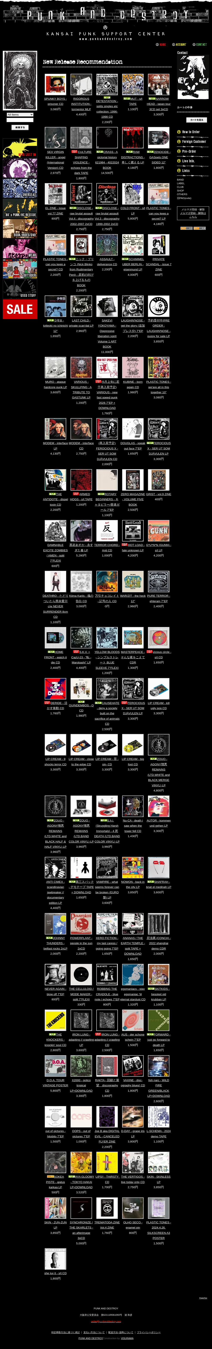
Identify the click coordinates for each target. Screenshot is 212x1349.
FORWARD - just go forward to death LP (159, 1040)
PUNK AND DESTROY (90, 1338)
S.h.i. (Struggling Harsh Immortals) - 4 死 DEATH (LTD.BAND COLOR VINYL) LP (107, 831)
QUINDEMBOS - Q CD (81, 706)
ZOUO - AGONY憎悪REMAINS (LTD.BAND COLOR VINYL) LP (81, 831)
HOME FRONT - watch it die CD (55, 657)
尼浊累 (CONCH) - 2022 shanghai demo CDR (159, 943)
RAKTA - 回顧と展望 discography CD (107, 1085)
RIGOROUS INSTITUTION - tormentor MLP (81, 104)
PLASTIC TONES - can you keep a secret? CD (55, 264)
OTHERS (182, 194)
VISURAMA (127, 1338)
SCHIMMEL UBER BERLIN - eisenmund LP (133, 264)
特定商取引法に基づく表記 (65, 1332)
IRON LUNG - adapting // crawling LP (81, 1040)
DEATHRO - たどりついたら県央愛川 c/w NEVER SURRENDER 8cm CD (55, 606)
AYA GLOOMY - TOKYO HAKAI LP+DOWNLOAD (81, 1182)
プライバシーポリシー (149, 1332)
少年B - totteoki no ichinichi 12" (55, 326)
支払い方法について (94, 1332)
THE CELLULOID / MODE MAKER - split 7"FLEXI (81, 994)
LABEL (181, 183)
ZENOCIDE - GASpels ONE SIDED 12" (159, 157)
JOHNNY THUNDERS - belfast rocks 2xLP (55, 943)
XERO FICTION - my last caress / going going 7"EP (107, 943)
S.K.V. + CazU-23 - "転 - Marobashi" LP (81, 657)
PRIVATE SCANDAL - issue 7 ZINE (159, 264)
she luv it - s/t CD (55, 1273)
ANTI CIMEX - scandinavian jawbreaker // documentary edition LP (55, 892)
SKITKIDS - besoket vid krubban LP (159, 994)
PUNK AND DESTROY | (106, 22)
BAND (180, 179)
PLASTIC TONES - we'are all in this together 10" (158, 387)
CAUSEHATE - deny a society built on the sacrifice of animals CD (107, 713)
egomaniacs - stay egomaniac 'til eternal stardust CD (132, 994)
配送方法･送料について (120, 1332)
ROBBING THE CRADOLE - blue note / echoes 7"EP (107, 994)
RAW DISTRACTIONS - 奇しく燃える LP (133, 157)
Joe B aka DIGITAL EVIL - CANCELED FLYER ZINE (107, 1136)
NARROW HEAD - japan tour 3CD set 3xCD (159, 104)
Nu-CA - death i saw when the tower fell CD (133, 826)
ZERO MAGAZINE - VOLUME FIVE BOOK (133, 499)
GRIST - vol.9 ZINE (158, 494)
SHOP (180, 190)
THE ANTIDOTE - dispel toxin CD (55, 499)
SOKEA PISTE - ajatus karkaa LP (55, 1182)
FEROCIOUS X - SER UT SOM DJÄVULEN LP (159, 448)
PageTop (203, 1298)
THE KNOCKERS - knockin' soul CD (55, 1040)
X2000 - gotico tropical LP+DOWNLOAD (81, 1085)
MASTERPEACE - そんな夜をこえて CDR (133, 657)
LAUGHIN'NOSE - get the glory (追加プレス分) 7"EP (133, 326)
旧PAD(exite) (184, 198)
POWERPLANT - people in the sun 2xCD (81, 943)
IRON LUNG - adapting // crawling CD (107, 1040)
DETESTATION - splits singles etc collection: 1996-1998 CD (107, 107)
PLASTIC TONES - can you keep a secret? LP (158, 213)
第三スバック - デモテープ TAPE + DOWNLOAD (81, 887)
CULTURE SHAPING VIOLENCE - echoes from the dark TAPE (81, 162)
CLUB (180, 187)
